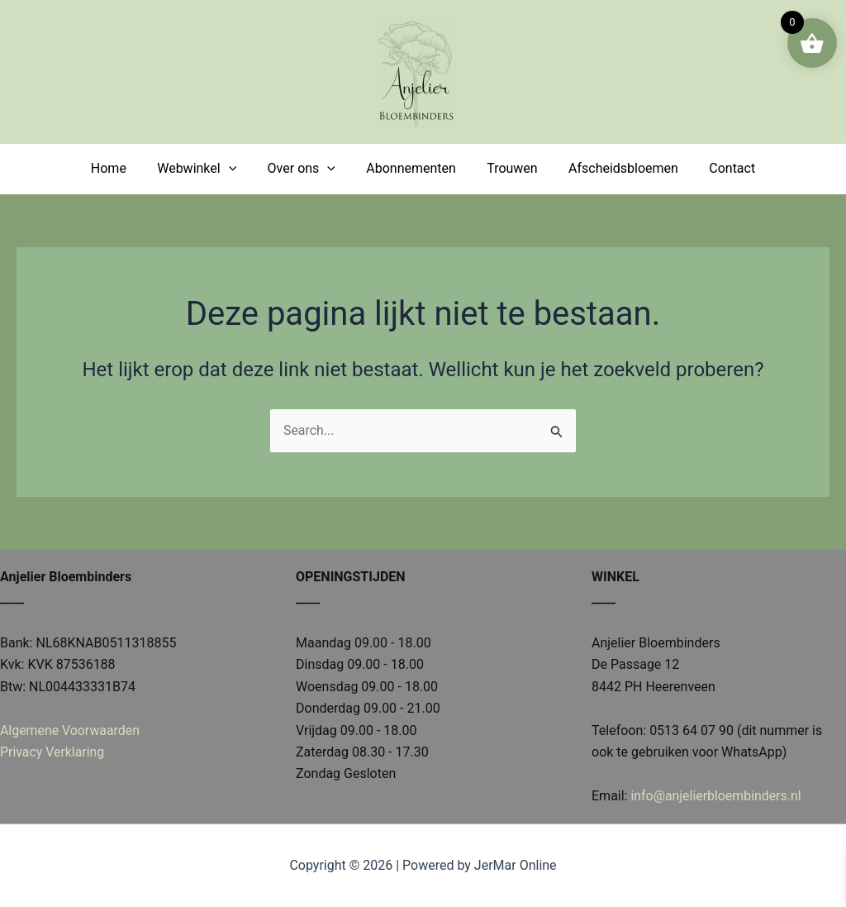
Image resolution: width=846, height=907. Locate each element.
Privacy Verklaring (52, 752)
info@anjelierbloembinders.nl (716, 796)
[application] (237, 168)
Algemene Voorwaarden (70, 730)
